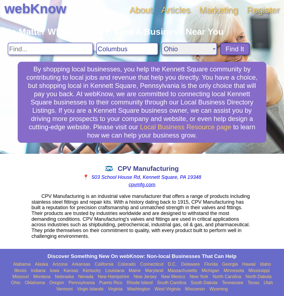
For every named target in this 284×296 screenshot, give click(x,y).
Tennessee (232, 282)
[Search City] (127, 49)
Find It (235, 49)
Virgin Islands (90, 289)
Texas (253, 282)
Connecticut (152, 264)
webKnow (35, 8)
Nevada (85, 276)
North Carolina (227, 276)
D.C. (172, 264)
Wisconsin (195, 289)
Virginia (115, 289)
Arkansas (81, 264)
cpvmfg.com (142, 184)
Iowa (54, 270)
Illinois (20, 270)
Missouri (20, 276)
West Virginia (168, 289)
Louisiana (114, 270)
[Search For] (50, 49)
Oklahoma (35, 282)
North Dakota (259, 276)
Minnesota (234, 270)
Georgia (230, 264)
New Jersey (145, 276)
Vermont (64, 289)
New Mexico (173, 276)
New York (199, 276)
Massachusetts (182, 270)
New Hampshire (113, 276)
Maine (135, 270)
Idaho (265, 264)
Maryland (154, 270)
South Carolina (171, 282)
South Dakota (204, 282)
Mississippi (259, 270)
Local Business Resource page (185, 127)
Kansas (70, 270)
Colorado (127, 264)
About (141, 10)
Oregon (56, 282)
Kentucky (92, 270)
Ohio (15, 282)
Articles (175, 10)
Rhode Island (140, 282)
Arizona (59, 264)
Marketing (218, 10)
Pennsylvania (81, 282)
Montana (42, 276)
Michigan (210, 270)
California (104, 264)
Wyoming (218, 289)
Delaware (190, 264)
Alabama (21, 264)
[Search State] (189, 49)
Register (263, 10)
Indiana (38, 270)
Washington (138, 289)
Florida (211, 264)
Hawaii (249, 264)
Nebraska (64, 276)
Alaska (41, 264)
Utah (268, 282)
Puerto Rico (110, 282)
